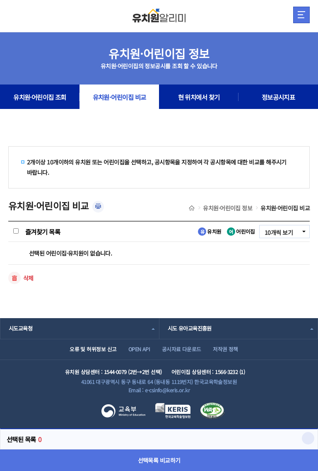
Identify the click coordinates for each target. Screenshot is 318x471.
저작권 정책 (225, 349)
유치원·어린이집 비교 (119, 96)
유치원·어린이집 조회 (39, 96)
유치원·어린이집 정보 (227, 208)
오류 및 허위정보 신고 (93, 349)
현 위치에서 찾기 (199, 96)
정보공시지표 (278, 96)
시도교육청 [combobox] (20, 328)
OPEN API (139, 349)
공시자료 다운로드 (181, 349)
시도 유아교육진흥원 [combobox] (190, 328)
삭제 (28, 278)
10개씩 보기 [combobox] (279, 232)
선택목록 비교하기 (159, 460)
